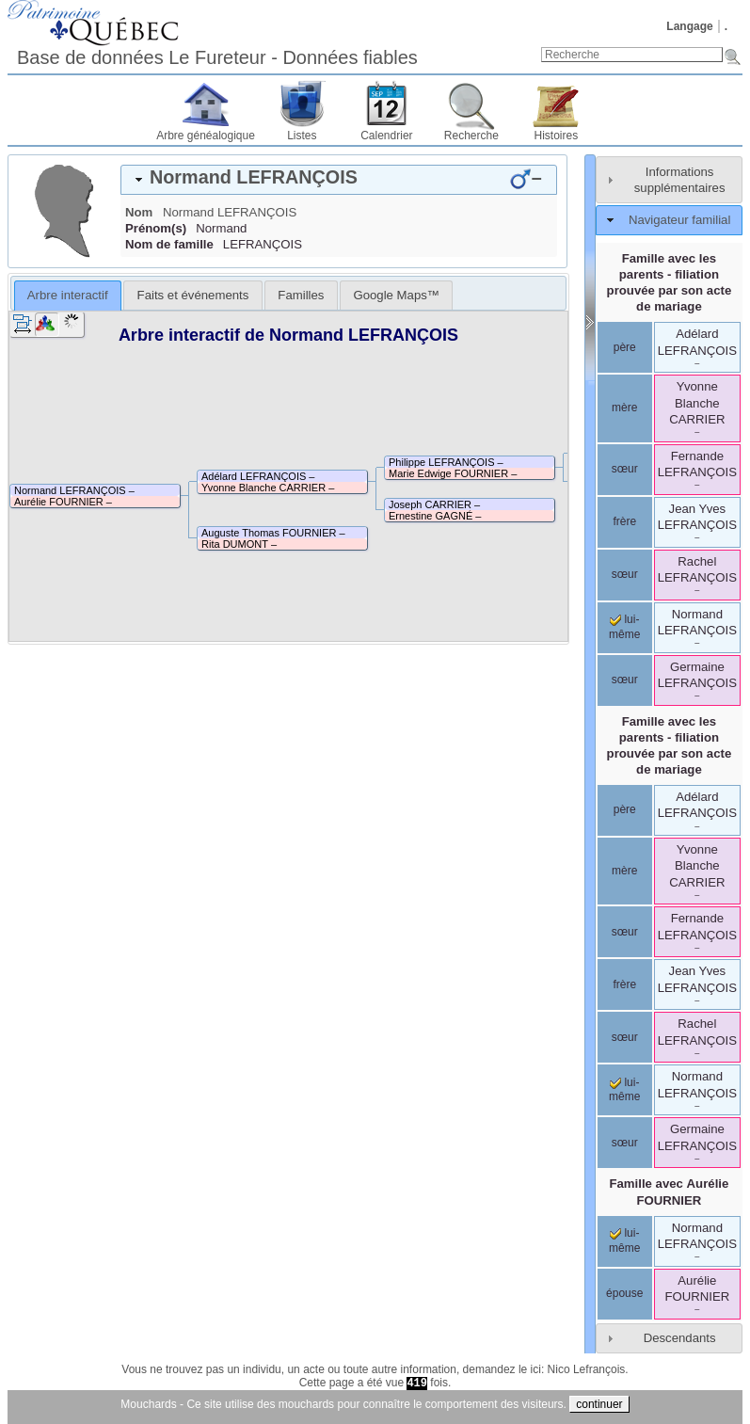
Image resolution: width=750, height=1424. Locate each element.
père (625, 347)
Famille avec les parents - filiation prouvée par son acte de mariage (669, 282)
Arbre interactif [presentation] (67, 295)
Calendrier (386, 135)
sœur (625, 468)
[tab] (338, 180)
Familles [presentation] (301, 295)
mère (624, 407)
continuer (599, 1404)
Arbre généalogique (205, 135)
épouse (624, 1293)
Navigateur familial (679, 220)
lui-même (624, 1090)
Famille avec (668, 1191)
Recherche (471, 135)
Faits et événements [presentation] (193, 295)
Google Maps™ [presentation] (396, 295)
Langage (689, 26)
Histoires (557, 135)
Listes (301, 135)
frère (624, 521)
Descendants (680, 1338)
